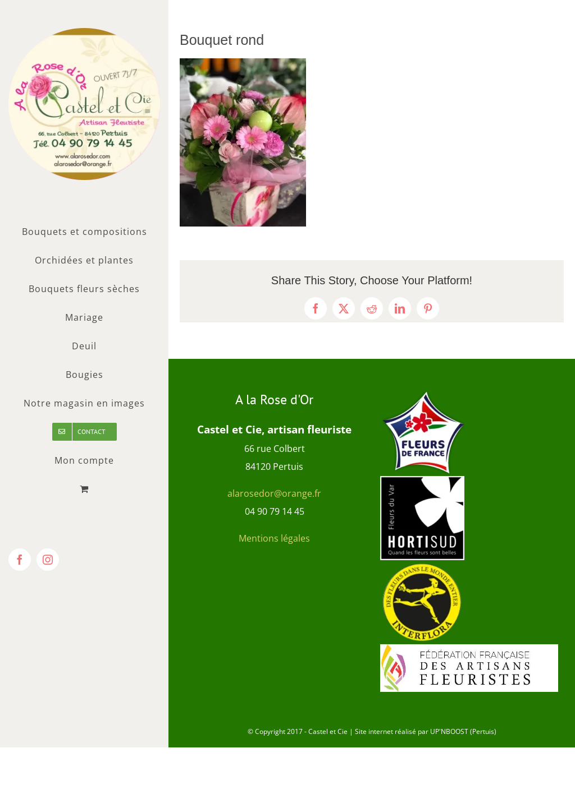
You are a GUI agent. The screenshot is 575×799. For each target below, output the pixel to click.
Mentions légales (274, 538)
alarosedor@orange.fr (274, 493)
